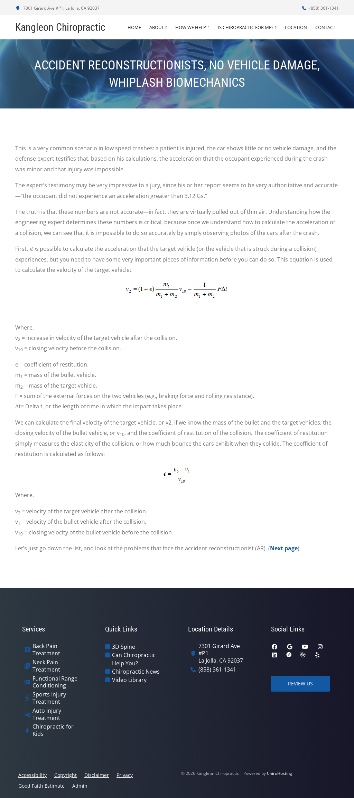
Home (134, 27)
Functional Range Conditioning (54, 682)
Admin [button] (79, 785)
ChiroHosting (279, 773)
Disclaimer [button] (96, 775)
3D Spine (123, 646)
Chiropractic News (136, 671)
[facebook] (274, 647)
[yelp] (317, 655)
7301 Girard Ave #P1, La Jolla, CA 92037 (57, 8)
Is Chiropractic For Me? (245, 27)
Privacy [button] (125, 775)
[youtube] (304, 647)
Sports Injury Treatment (49, 698)
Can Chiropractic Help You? (134, 659)
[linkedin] (274, 655)
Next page (284, 548)
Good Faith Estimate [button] (41, 785)
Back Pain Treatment (46, 650)
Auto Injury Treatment (46, 714)
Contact (325, 27)
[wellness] (303, 655)
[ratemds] (289, 655)
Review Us (300, 683)
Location (296, 27)
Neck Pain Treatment (46, 666)
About (156, 27)
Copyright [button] (65, 775)
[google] (289, 647)
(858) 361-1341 (320, 8)
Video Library (129, 680)
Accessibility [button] (32, 775)
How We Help (190, 27)
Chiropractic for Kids (53, 730)
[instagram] (320, 647)
